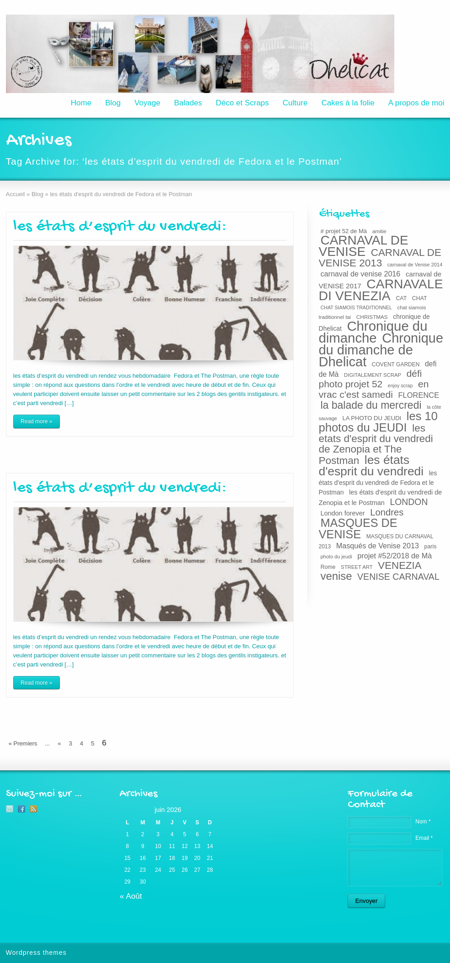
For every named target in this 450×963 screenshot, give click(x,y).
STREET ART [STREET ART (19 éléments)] (357, 567)
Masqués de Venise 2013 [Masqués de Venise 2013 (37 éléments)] (377, 545)
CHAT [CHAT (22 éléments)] (419, 298)
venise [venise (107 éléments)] (336, 576)
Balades (188, 103)
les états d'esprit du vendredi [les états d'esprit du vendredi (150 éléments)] (371, 465)
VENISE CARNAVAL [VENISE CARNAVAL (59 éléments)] (398, 577)
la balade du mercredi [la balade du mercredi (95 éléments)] (371, 405)
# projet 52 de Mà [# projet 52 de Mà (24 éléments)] (344, 231)
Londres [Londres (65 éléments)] (386, 512)
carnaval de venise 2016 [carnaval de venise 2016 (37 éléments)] (361, 274)
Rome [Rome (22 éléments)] (328, 567)
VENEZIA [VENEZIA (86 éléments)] (399, 565)
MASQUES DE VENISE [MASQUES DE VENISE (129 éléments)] (358, 528)
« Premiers (23, 743)
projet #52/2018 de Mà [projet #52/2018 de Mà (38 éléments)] (394, 556)
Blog (113, 103)
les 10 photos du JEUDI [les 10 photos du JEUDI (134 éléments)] (378, 422)
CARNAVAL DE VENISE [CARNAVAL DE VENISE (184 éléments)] (363, 246)
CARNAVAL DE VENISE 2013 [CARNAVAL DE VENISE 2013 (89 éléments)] (380, 258)
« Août (131, 896)
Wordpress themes (36, 952)
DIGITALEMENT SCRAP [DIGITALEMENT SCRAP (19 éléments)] (372, 375)
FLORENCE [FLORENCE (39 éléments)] (418, 395)
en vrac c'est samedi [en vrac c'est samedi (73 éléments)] (374, 389)
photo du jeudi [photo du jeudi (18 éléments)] (336, 556)
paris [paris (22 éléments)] (430, 546)
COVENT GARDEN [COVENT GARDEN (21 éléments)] (396, 364)
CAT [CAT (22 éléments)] (401, 298)
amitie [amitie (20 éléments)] (379, 231)
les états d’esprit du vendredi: (120, 227)
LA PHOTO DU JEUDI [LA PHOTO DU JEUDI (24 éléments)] (371, 418)
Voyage (147, 103)
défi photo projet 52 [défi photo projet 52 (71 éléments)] (370, 378)
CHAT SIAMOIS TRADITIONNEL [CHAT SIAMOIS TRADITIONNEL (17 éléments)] (356, 307)
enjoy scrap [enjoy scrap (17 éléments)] (400, 385)
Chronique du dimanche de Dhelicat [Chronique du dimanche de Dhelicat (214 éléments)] (381, 350)
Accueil (15, 194)
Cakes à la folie (347, 103)
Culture (295, 103)
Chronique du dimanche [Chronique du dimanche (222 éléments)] (373, 331)
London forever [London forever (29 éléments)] (343, 513)
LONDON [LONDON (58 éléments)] (409, 502)
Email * (424, 838)
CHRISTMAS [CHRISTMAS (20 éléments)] (372, 317)
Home (81, 103)
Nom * (422, 821)
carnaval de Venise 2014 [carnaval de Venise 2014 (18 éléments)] (414, 264)
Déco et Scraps (242, 103)
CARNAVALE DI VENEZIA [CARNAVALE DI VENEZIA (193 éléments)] (381, 289)
